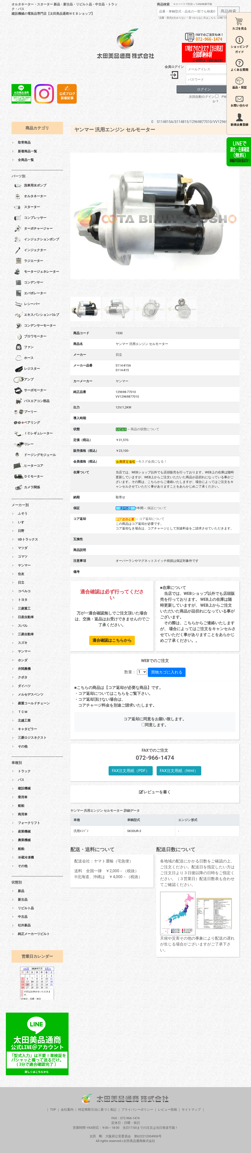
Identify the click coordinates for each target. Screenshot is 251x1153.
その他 (22, 746)
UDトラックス (28, 539)
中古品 (22, 917)
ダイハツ (24, 686)
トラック (24, 771)
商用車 (22, 814)
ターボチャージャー (33, 228)
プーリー (25, 412)
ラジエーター (28, 261)
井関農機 (24, 669)
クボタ (22, 677)
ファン (23, 347)
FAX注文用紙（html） (179, 770)
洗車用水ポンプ (29, 185)
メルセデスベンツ (30, 694)
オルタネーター (29, 196)
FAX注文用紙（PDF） (130, 770)
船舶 (21, 806)
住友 (21, 574)
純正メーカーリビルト (34, 934)
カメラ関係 (26, 487)
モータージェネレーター (36, 272)
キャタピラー (27, 729)
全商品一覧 (26, 160)
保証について (156, 508)
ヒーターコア (28, 466)
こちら (119, 693)
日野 (21, 531)
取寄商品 (24, 142)
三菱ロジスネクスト (32, 737)
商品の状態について (145, 429)
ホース (23, 358)
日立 (21, 582)
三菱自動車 (26, 634)
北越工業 (24, 720)
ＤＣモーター (28, 476)
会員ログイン (174, 67)
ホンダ (22, 660)
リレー (23, 444)
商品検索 (163, 4)
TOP (53, 1109)
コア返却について (151, 519)
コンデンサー (28, 282)
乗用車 (22, 797)
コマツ (22, 556)
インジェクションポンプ (36, 239)
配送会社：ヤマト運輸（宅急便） (103, 861)
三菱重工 (24, 608)
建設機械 (24, 788)
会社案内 (67, 1109)
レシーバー (26, 304)
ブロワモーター (29, 336)
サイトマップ (191, 1109)
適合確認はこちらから (112, 640)
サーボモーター (29, 390)
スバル (22, 625)
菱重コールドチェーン (34, 703)
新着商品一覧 (27, 151)
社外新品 (24, 925)
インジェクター (29, 250)
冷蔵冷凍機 (26, 857)
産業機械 (24, 831)
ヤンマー (24, 565)
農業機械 (24, 840)
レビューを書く (155, 792)
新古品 (22, 899)
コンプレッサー (29, 218)
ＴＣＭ (22, 712)
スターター (26, 207)
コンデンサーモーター (34, 325)
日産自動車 (26, 617)
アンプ (23, 379)
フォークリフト (29, 823)
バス (21, 780)
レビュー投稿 (167, 1109)
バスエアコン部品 (31, 401)
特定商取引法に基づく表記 (97, 1109)
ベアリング (26, 422)
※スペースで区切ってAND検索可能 (193, 4)
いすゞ (22, 522)
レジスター (26, 369)
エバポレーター (29, 293)
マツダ (22, 548)
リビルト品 (26, 908)
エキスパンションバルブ (36, 315)
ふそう (22, 513)
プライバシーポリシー (137, 1109)
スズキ (22, 643)
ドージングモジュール (34, 455)
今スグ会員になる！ (152, 461)
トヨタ (22, 599)
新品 (21, 891)
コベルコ (24, 591)
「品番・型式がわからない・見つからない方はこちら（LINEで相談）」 (196, 17)
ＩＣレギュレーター (33, 433)
